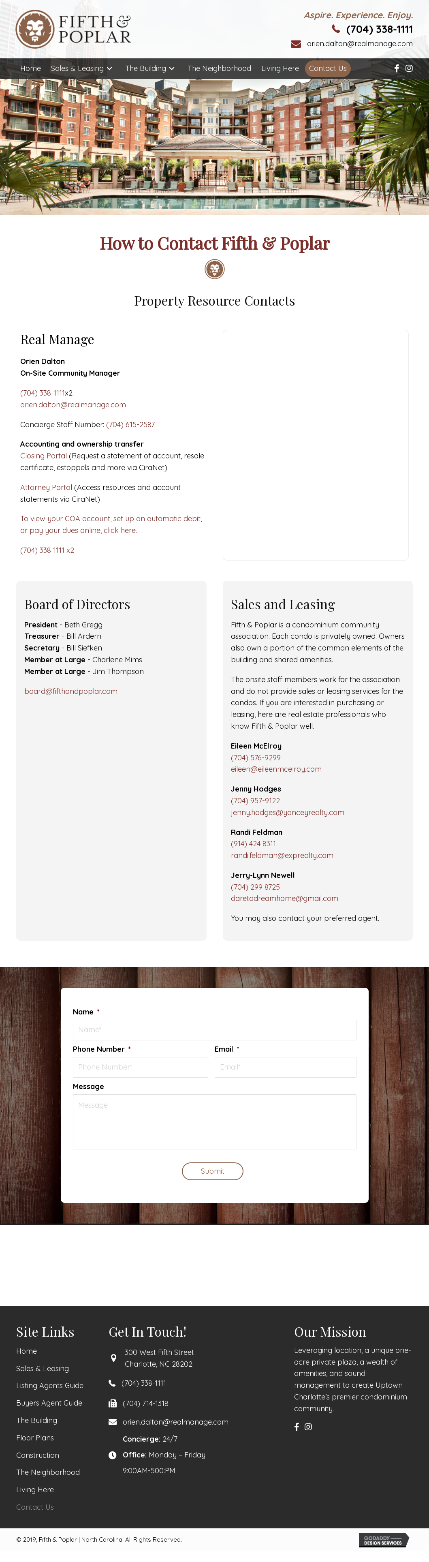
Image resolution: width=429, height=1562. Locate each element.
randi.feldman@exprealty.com (282, 855)
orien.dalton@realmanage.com (360, 43)
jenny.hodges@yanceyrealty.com (287, 812)
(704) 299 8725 (255, 887)
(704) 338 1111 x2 (47, 550)
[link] (30, 68)
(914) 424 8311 (253, 843)
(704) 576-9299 (256, 757)
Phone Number (102, 1049)
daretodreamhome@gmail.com (284, 898)
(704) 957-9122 (255, 800)
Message (88, 1087)
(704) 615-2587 (130, 424)
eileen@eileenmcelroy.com (276, 769)
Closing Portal (43, 455)
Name (86, 1011)
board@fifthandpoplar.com (70, 691)
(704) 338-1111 (379, 29)
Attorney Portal (46, 487)
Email (227, 1049)
